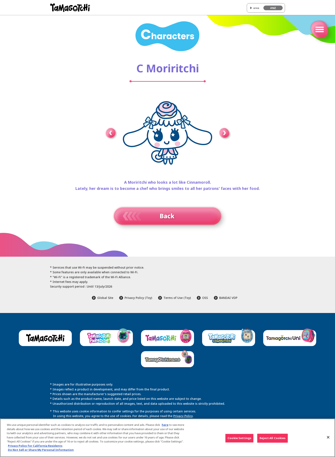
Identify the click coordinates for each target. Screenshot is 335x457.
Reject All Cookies (272, 438)
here (165, 425)
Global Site (105, 298)
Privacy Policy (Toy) (138, 298)
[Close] (328, 437)
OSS (205, 298)
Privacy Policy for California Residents (35, 446)
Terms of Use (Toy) (177, 298)
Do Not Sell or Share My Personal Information (41, 450)
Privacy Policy (182, 416)
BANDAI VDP (228, 298)
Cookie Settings (239, 438)
